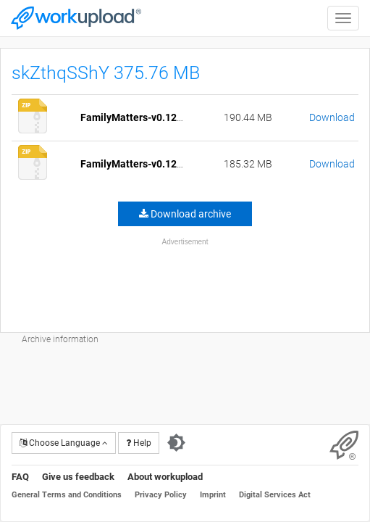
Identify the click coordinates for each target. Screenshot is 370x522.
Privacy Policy (161, 495)
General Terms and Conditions (67, 495)
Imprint (213, 495)
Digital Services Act (275, 495)
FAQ (20, 476)
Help (138, 443)
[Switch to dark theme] (176, 443)
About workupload (165, 476)
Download (332, 117)
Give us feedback (78, 476)
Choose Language (64, 443)
